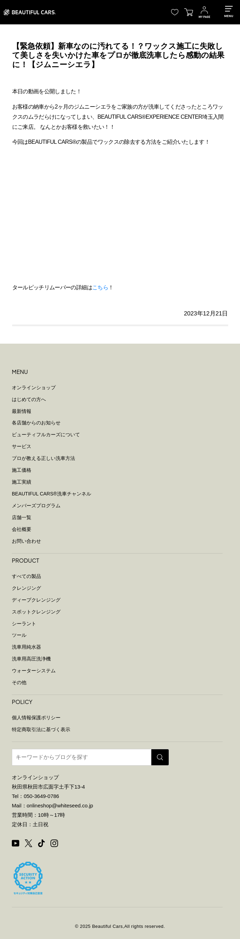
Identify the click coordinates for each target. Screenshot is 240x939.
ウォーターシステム (34, 670)
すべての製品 (26, 576)
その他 (19, 682)
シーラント (24, 623)
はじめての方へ (29, 399)
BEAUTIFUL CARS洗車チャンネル (51, 493)
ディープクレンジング (36, 600)
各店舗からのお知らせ (36, 422)
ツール (19, 635)
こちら (100, 287)
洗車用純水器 (26, 647)
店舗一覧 (21, 517)
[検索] (160, 757)
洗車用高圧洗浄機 (31, 659)
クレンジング (26, 588)
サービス (21, 446)
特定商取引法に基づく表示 (41, 729)
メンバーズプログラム (36, 505)
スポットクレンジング (36, 612)
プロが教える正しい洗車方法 (43, 458)
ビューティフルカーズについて (46, 434)
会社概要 (21, 529)
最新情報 (21, 411)
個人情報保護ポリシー (36, 717)
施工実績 (21, 482)
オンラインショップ (34, 387)
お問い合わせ (26, 541)
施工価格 (21, 470)
